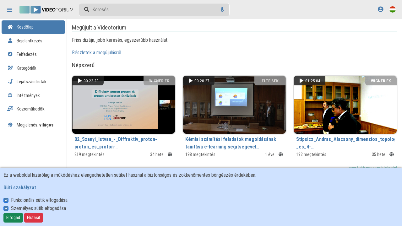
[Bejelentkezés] (380, 9)
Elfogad (13, 217)
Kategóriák (21, 68)
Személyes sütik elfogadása (38, 208)
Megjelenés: (30, 125)
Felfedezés (22, 54)
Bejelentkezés (24, 41)
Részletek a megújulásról (102, 53)
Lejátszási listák (26, 81)
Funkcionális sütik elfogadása (39, 200)
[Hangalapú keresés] (222, 10)
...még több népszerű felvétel (371, 166)
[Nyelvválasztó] (392, 9)
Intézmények (23, 95)
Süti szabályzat (19, 188)
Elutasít (33, 217)
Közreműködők (26, 109)
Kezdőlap (20, 27)
